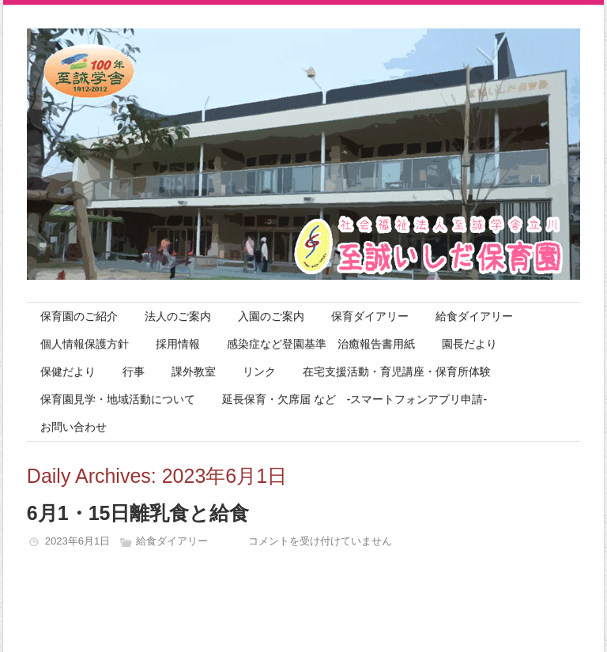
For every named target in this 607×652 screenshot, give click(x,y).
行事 (134, 371)
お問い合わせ (73, 426)
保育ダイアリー (370, 316)
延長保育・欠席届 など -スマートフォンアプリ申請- (354, 399)
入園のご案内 (271, 316)
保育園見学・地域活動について (117, 399)
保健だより (68, 371)
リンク (259, 371)
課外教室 (194, 371)
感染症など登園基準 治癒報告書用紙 (321, 343)
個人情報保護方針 (84, 343)
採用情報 (178, 343)
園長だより (469, 343)
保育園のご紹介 (79, 316)
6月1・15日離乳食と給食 (138, 513)
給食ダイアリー (474, 316)
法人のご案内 (178, 316)
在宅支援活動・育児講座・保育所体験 (397, 371)
